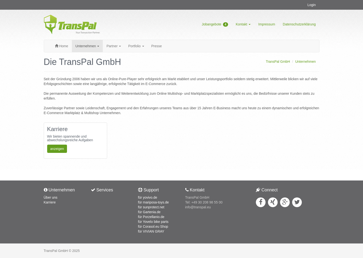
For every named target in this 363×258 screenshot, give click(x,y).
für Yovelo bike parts (153, 222)
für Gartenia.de (149, 212)
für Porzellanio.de (151, 217)
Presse (156, 46)
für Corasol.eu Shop (153, 226)
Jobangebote (215, 24)
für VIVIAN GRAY (151, 231)
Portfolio (136, 46)
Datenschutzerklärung (299, 24)
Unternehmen (87, 46)
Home (61, 46)
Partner (113, 46)
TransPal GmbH (278, 61)
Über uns (51, 197)
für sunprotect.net (151, 207)
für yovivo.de (147, 197)
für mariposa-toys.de (153, 202)
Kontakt (243, 24)
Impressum (266, 24)
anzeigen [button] (57, 149)
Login (311, 5)
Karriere (50, 202)
